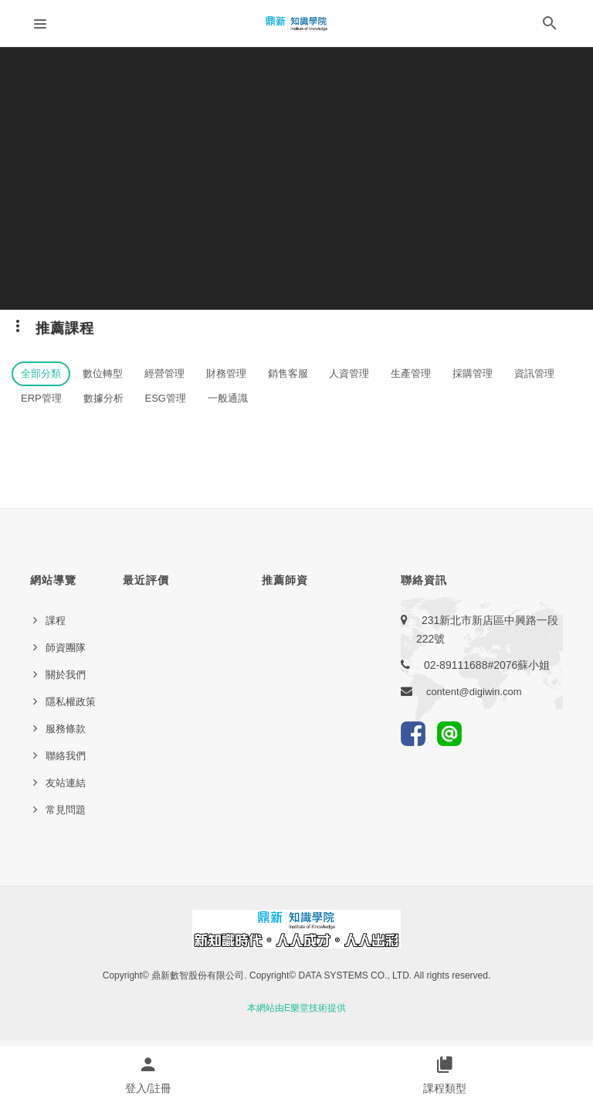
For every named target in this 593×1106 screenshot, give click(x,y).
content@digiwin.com (474, 691)
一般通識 (228, 398)
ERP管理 (41, 398)
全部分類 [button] (41, 373)
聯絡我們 (66, 756)
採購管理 (472, 373)
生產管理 (411, 373)
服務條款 (66, 729)
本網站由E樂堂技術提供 (296, 1008)
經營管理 (164, 373)
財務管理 (226, 373)
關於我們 (66, 674)
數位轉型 (103, 373)
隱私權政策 (71, 701)
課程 (56, 620)
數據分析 (103, 398)
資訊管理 (534, 373)
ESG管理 (165, 398)
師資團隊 (66, 647)
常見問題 (66, 810)
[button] (549, 26)
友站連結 (66, 783)
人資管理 (349, 373)
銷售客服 (288, 373)
